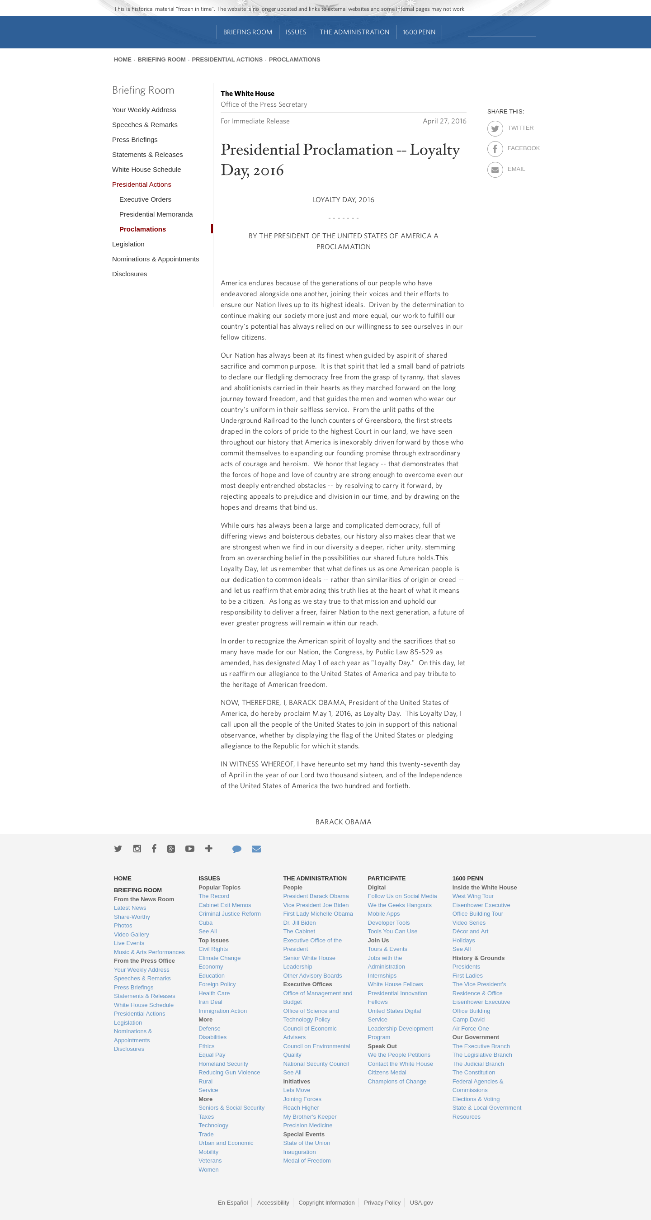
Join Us (378, 940)
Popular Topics (219, 887)
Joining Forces (302, 1099)
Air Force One (471, 1028)
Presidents (466, 966)
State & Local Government (487, 1107)
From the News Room (144, 899)
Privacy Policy (382, 1202)
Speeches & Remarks (145, 124)
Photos (123, 925)
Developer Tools (389, 922)
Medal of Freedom (307, 1160)
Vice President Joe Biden (316, 905)
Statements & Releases (147, 154)
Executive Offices (307, 984)
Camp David (469, 1019)
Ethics (206, 1046)
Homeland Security (223, 1063)
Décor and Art (471, 931)
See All (207, 931)
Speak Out (382, 1046)
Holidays (464, 940)
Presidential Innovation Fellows (398, 998)
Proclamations (295, 59)
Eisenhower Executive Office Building (481, 1006)
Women (208, 1169)
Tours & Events (387, 949)
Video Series (469, 922)
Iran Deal (210, 1001)
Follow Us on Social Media (402, 896)
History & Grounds (479, 958)
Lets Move (296, 1090)
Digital (377, 887)
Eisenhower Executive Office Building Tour (481, 909)
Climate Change (219, 958)
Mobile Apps (384, 913)
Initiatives (296, 1081)
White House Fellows (395, 984)
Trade (205, 1134)
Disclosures (129, 274)
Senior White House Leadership (309, 962)
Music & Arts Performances (149, 952)
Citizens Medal (387, 1072)
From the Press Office (144, 960)
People (292, 887)
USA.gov (421, 1202)
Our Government (476, 1037)
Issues (296, 32)
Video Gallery (131, 934)
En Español (233, 1202)
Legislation (128, 244)
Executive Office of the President (312, 945)
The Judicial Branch (478, 1063)
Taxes (206, 1116)
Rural (205, 1081)
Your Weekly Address (144, 109)
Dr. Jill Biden (299, 922)
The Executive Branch (481, 1046)
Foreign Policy (217, 984)
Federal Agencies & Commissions (478, 1086)
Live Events (129, 943)
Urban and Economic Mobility (225, 1147)
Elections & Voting (476, 1099)
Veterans (210, 1160)
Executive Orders (145, 199)
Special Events (304, 1134)
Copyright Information (326, 1202)
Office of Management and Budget (317, 998)
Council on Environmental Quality (316, 1051)
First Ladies (468, 975)
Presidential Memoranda (156, 214)
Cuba (205, 922)
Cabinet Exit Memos (224, 905)
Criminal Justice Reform (229, 913)
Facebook (516, 146)
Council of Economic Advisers (310, 1033)
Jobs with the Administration (386, 962)
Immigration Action (222, 1010)
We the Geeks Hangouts (400, 905)
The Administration (355, 32)
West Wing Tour (473, 896)
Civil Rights (213, 949)
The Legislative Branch (482, 1054)
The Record (213, 896)
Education (211, 975)
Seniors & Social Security (231, 1107)
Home (123, 59)
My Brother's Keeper (309, 1116)
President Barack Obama (316, 896)
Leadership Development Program (401, 1033)
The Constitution (474, 1072)
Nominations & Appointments (155, 259)
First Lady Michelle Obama (318, 913)
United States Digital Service (394, 1015)
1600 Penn (419, 32)
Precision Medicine (307, 1125)
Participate (387, 878)
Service (208, 1090)
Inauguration (299, 1152)
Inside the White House (485, 887)
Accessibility (273, 1202)
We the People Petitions (399, 1054)
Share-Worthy (132, 916)
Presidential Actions (227, 59)
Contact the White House (401, 1063)
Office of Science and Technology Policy (311, 1015)
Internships (382, 975)
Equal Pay (211, 1054)
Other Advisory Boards (312, 975)
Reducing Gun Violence (229, 1072)
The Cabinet (299, 931)
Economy (210, 966)
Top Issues (213, 940)
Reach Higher (301, 1107)
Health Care (214, 993)
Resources (467, 1116)
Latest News (130, 907)
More (205, 1019)
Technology (213, 1125)
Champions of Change (397, 1081)
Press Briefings (135, 139)
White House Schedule (146, 169)
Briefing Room (248, 32)
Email (516, 167)
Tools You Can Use (393, 931)
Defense (209, 1028)
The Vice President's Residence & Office (479, 989)
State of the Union (306, 1143)
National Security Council (316, 1063)
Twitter (516, 126)
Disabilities (212, 1037)
